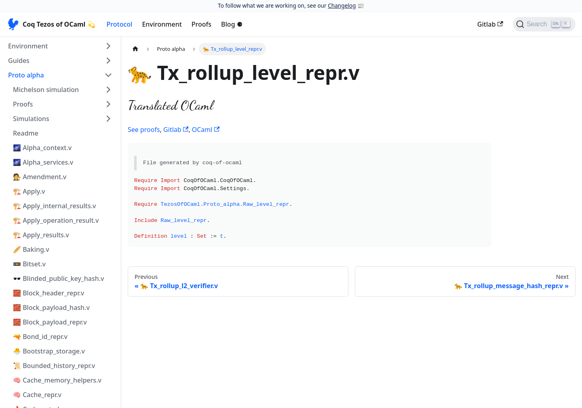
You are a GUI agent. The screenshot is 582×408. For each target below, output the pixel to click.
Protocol (120, 24)
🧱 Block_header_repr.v (48, 293)
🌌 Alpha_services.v (43, 162)
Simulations (31, 118)
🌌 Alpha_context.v (42, 147)
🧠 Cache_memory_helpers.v (57, 380)
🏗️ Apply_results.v (41, 234)
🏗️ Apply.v (29, 191)
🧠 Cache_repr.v (37, 394)
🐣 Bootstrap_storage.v (49, 351)
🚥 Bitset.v (29, 263)
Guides (19, 60)
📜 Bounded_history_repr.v (54, 365)
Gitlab (490, 24)
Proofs (201, 24)
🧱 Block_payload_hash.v (51, 307)
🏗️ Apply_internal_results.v (54, 205)
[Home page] (135, 49)
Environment (161, 24)
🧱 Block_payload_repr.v (50, 322)
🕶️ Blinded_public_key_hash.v (58, 278)
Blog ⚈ (231, 24)
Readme (25, 133)
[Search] (544, 24)
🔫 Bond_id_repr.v (40, 336)
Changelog (342, 5)
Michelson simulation (46, 89)
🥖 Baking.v (31, 249)
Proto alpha (26, 75)
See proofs (144, 129)
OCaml (205, 129)
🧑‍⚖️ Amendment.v (39, 176)
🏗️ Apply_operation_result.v (56, 220)
